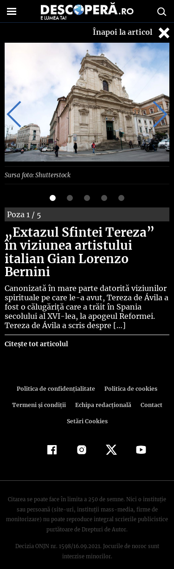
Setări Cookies (87, 407)
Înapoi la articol (132, 32)
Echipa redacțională (102, 391)
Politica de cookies (129, 375)
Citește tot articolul (36, 330)
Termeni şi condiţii (40, 391)
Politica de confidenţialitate (57, 375)
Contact (150, 391)
